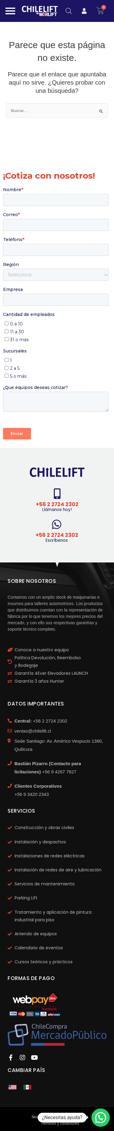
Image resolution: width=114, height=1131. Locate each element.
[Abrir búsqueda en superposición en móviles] (69, 11)
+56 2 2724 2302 (57, 504)
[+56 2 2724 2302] (57, 493)
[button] (101, 1117)
